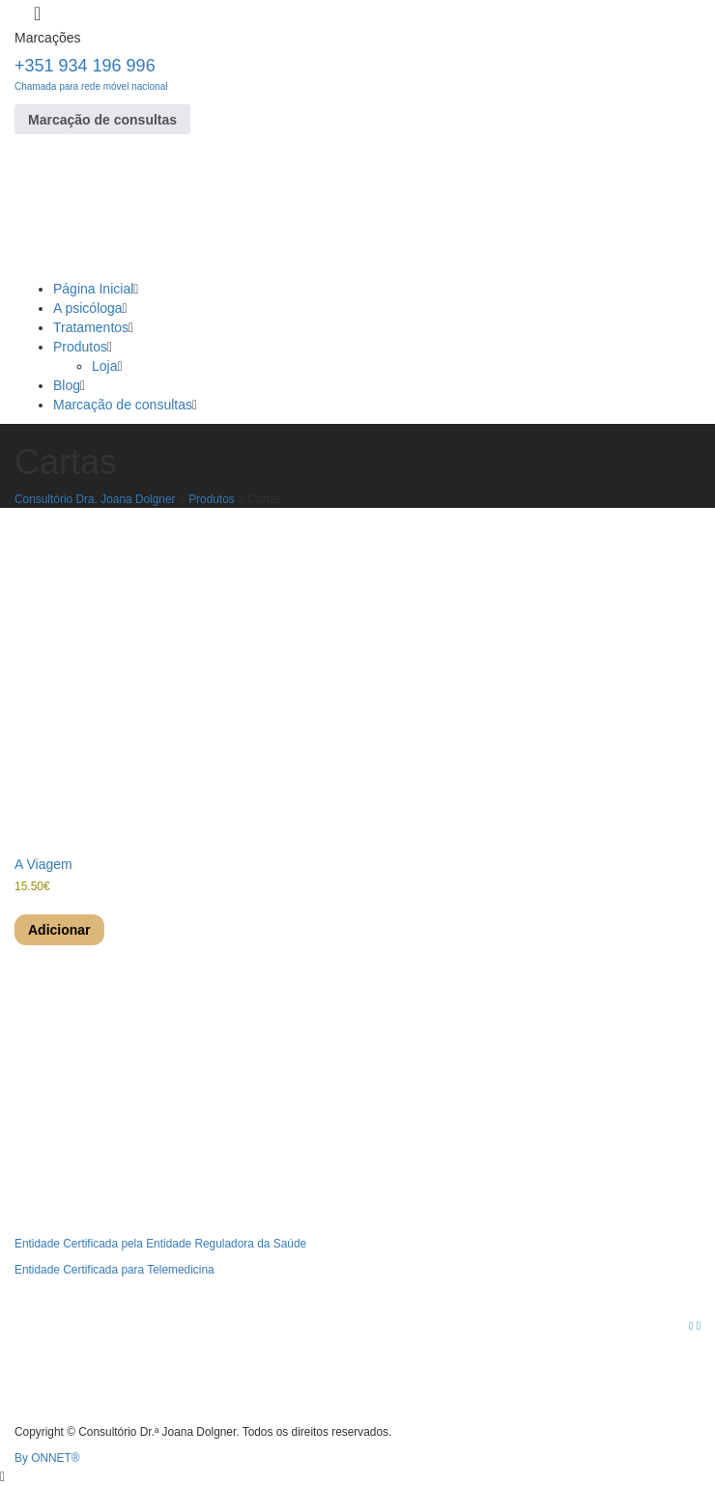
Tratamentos (91, 327)
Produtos (80, 346)
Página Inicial (93, 288)
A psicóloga (88, 308)
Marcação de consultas (102, 119)
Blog (66, 385)
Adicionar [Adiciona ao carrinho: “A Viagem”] (59, 930)
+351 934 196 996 (90, 74)
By (47, 1458)
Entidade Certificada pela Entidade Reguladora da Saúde (160, 1243)
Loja (104, 366)
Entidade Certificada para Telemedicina (114, 1269)
